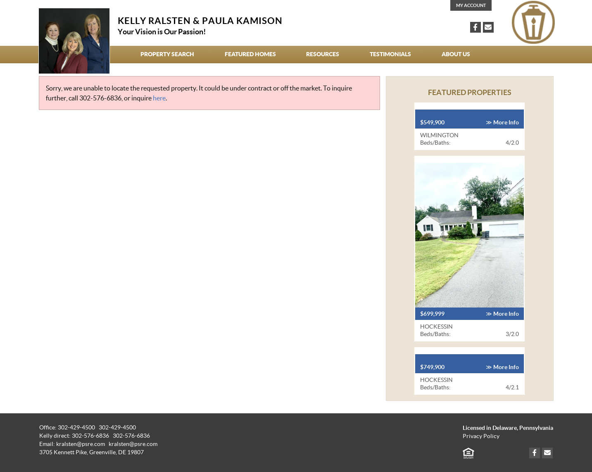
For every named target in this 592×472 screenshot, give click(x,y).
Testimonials (390, 54)
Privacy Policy (481, 436)
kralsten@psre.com (133, 444)
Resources (322, 54)
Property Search (167, 54)
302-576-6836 (100, 98)
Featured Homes (250, 54)
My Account (471, 5)
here (159, 98)
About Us (456, 54)
